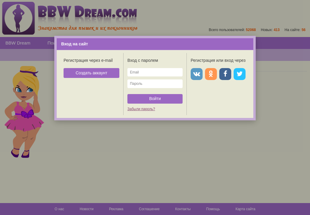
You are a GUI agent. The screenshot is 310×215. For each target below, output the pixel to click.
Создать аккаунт (91, 72)
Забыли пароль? (141, 109)
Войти (155, 98)
